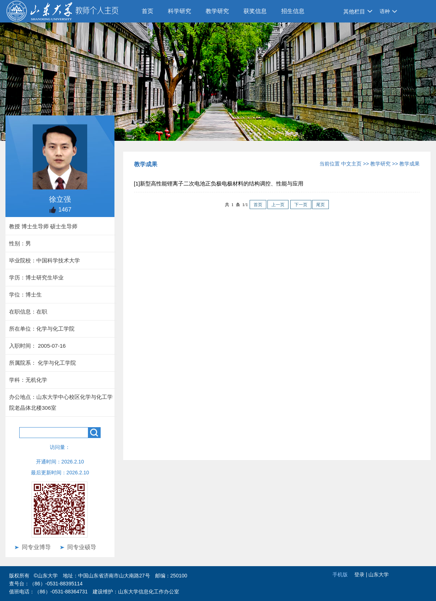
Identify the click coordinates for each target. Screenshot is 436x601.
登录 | (361, 574)
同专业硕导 (81, 547)
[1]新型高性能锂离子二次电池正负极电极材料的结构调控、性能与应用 (219, 183)
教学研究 (217, 11)
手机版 (340, 574)
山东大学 (378, 574)
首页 (147, 11)
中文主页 (351, 164)
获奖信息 (255, 11)
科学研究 (179, 11)
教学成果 (409, 164)
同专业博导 (36, 547)
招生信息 (292, 11)
